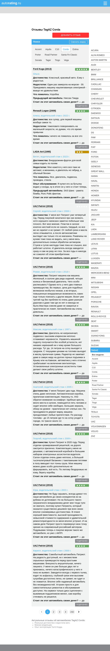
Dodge (95, 123)
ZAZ (93, 436)
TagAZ (94, 350)
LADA (94, 229)
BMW (93, 74)
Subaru (95, 340)
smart (94, 331)
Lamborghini (98, 234)
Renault (96, 311)
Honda (95, 190)
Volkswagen (98, 426)
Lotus (94, 253)
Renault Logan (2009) (44, 110)
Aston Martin (99, 60)
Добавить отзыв (72, 35)
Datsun (95, 118)
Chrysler (96, 103)
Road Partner (51, 54)
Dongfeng (97, 128)
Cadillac (96, 84)
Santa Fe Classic (69, 54)
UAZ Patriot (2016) (43, 206)
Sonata (38, 60)
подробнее (82, 106)
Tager (48, 60)
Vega (66, 60)
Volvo (94, 431)
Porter (38, 54)
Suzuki (95, 345)
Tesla (94, 412)
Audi (93, 65)
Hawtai (95, 186)
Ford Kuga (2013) (42, 68)
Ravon (94, 306)
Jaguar (95, 215)
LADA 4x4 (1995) (42, 151)
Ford (94, 152)
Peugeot (96, 297)
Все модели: (98, 355)
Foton (94, 157)
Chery (94, 94)
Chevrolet (97, 98)
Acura (94, 50)
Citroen (96, 108)
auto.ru (11, 3)
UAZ (93, 421)
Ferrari (95, 142)
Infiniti (95, 205)
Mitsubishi (97, 282)
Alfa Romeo (98, 55)
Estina (76, 49)
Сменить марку (78, 42)
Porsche (96, 302)
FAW (93, 137)
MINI (93, 277)
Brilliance (97, 79)
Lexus (94, 244)
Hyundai (96, 200)
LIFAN (94, 248)
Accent (38, 49)
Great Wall (97, 171)
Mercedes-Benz (100, 273)
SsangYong (98, 335)
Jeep (93, 219)
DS (92, 132)
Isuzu (94, 210)
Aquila (48, 49)
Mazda (94, 268)
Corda (66, 49)
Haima (94, 176)
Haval (94, 181)
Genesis (95, 166)
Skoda (94, 326)
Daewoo (96, 113)
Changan (96, 89)
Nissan (95, 287)
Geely (94, 161)
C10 (57, 49)
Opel (94, 292)
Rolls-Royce (98, 316)
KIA (93, 224)
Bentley (96, 69)
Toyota (95, 417)
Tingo (57, 60)
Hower (95, 195)
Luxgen (95, 258)
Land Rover (98, 239)
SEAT (93, 321)
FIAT (93, 147)
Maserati (96, 263)
